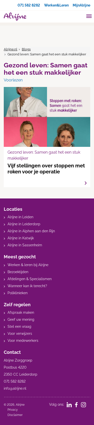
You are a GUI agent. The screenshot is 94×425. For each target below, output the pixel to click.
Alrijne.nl (10, 49)
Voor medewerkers (23, 341)
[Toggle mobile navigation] (89, 16)
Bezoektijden (18, 272)
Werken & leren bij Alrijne (28, 265)
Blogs (26, 49)
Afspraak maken (21, 312)
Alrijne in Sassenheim (25, 245)
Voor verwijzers (20, 334)
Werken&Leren (56, 5)
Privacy (13, 409)
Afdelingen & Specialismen (30, 279)
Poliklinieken (18, 293)
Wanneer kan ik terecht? (27, 286)
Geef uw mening (21, 319)
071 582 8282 (29, 5)
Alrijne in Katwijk (21, 238)
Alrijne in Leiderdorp (24, 224)
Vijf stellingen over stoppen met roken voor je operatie (47, 137)
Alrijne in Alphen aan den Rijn (31, 231)
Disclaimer (15, 415)
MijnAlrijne (81, 5)
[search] (79, 16)
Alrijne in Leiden (20, 217)
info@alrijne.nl (15, 388)
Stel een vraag (19, 327)
